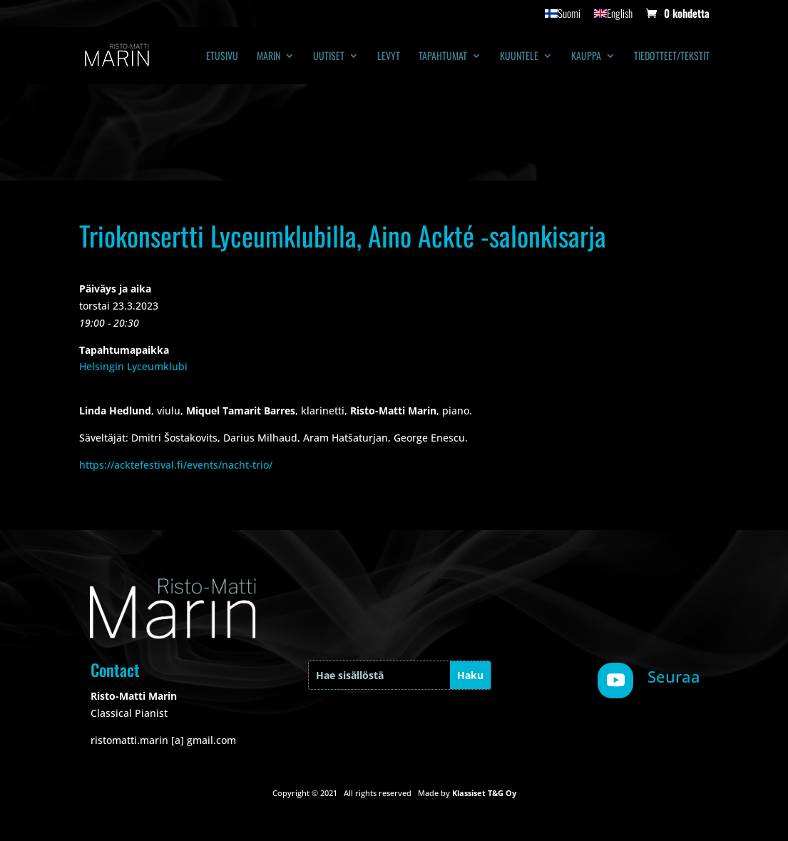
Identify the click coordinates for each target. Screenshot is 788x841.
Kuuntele (519, 57)
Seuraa (674, 676)
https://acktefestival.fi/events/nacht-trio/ (175, 465)
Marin (268, 57)
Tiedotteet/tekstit (672, 57)
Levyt (388, 57)
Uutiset (328, 57)
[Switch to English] (613, 17)
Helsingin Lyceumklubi (133, 366)
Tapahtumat (443, 57)
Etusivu (222, 57)
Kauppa (586, 57)
